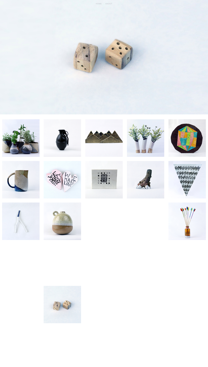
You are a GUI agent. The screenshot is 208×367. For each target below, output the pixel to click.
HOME (99, 4)
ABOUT (108, 4)
